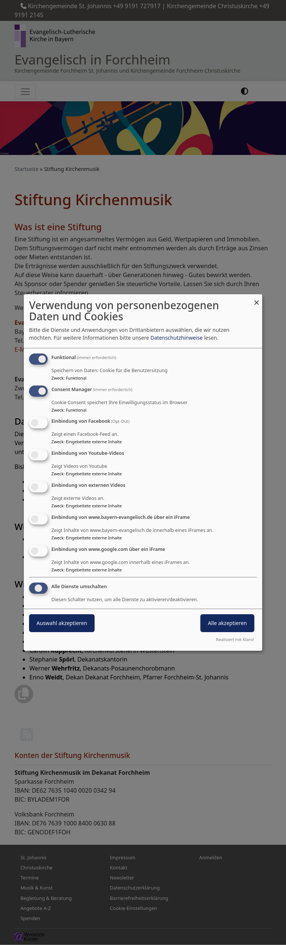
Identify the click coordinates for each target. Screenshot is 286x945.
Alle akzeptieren (227, 623)
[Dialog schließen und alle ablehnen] (256, 299)
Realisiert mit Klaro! (235, 639)
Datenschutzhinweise (176, 337)
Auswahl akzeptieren (61, 623)
